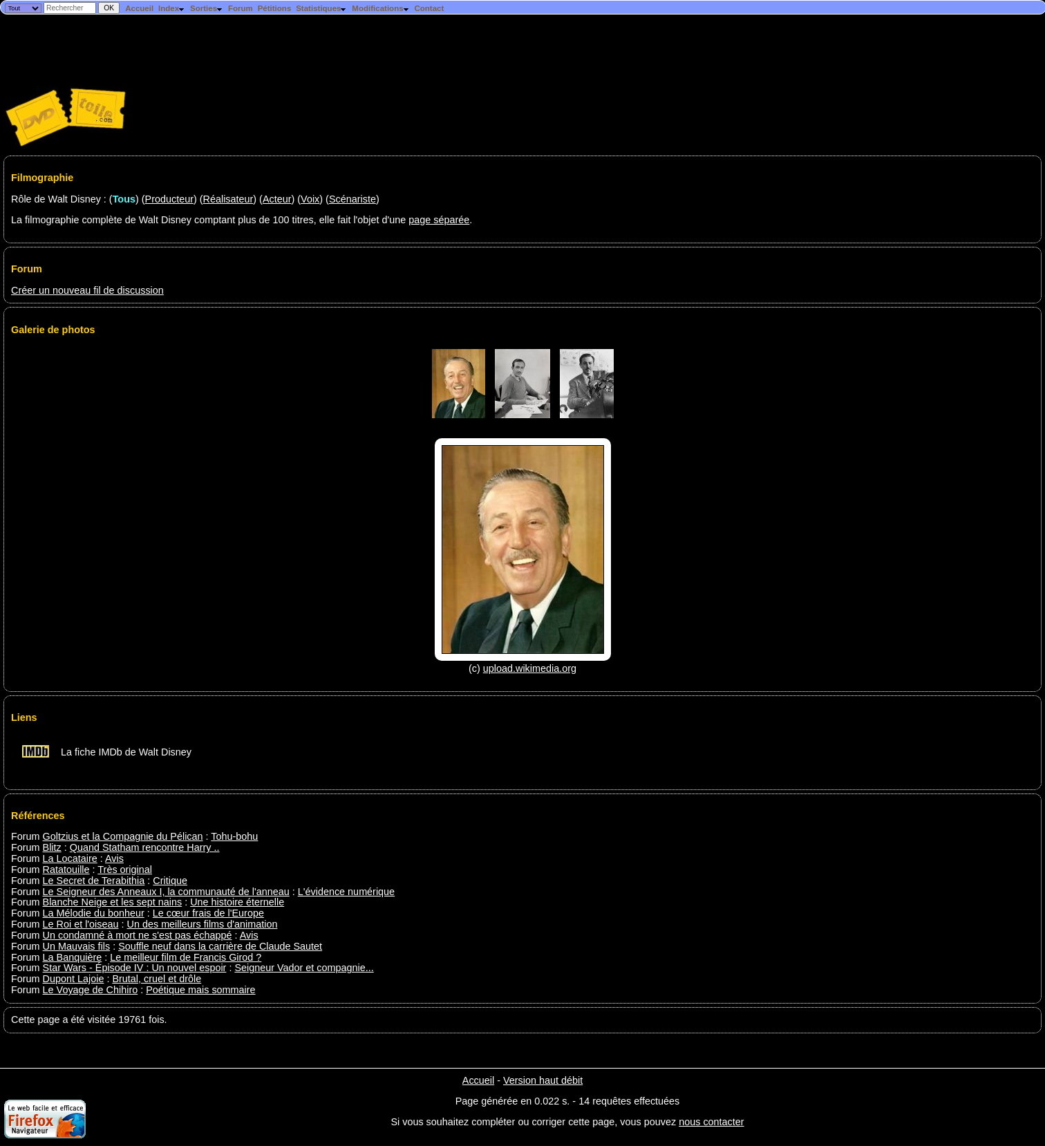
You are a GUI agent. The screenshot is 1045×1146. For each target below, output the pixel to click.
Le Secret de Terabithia (94, 880)
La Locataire (70, 858)
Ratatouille (66, 869)
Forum (240, 8)
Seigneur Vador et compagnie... (303, 967)
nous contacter (711, 1121)
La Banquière (72, 957)
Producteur (169, 199)
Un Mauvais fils (77, 946)
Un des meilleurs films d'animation (202, 924)
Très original (124, 869)
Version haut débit (543, 1080)
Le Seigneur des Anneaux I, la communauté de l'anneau (166, 891)
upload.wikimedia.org (529, 668)
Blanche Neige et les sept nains (112, 902)
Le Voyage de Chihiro (90, 989)
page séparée (438, 219)
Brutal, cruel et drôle (156, 978)
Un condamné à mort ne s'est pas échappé (137, 935)
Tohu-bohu (234, 836)
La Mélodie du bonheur (93, 913)
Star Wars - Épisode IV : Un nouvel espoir (135, 967)
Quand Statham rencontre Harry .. (145, 847)
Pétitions (275, 8)
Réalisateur (228, 199)
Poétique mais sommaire (200, 989)
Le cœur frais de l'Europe (208, 913)
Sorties (206, 8)
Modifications (380, 8)
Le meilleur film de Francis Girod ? (185, 957)
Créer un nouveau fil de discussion (87, 290)
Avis (114, 858)
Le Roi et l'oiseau (81, 924)
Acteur (277, 199)
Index (171, 8)
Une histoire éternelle (237, 902)
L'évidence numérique (346, 891)
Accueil (139, 8)
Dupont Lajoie (73, 978)
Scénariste (352, 199)
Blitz (52, 847)
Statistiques (321, 8)
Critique (170, 880)
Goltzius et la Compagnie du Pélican (123, 836)
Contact (429, 8)
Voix (310, 199)
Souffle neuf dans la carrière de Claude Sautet (220, 946)
